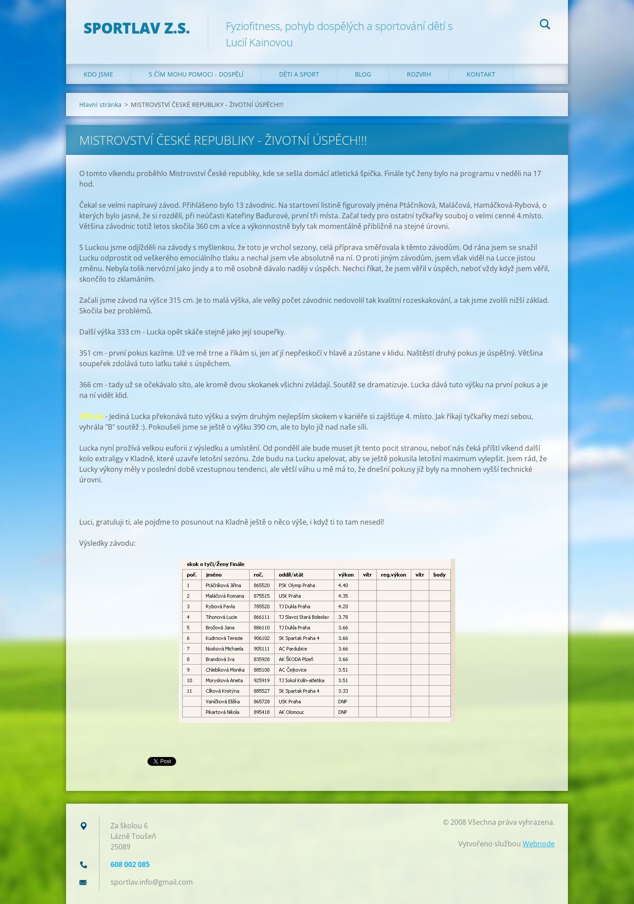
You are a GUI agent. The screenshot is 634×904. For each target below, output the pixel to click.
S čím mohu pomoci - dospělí (196, 74)
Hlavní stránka (100, 104)
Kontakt (481, 74)
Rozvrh (419, 74)
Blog (363, 74)
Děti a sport (299, 74)
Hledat (545, 25)
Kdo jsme (98, 74)
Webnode (539, 844)
